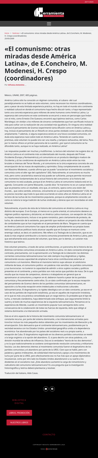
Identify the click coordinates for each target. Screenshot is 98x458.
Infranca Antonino (16, 85)
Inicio (7, 33)
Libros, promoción (19, 412)
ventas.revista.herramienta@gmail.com (45, 388)
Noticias (15, 33)
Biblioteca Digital (19, 402)
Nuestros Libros (19, 422)
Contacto (49, 434)
